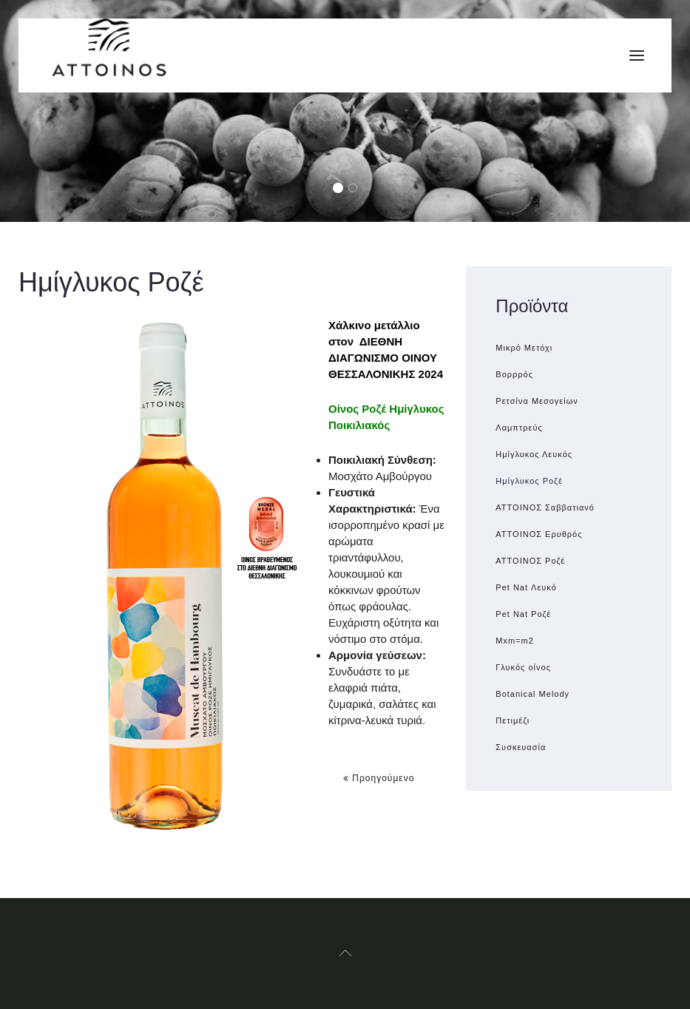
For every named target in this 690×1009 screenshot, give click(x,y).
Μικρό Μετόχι (523, 347)
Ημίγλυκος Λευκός (533, 454)
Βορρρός (514, 374)
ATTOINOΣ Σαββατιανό (545, 507)
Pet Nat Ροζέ (523, 614)
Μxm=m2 (514, 640)
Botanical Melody (532, 693)
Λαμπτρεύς (518, 427)
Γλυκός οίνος (523, 667)
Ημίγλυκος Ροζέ (529, 480)
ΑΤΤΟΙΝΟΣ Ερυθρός (538, 534)
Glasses (356, 189)
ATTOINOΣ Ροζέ (530, 560)
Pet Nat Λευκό (526, 587)
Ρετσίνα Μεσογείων (536, 400)
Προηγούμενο (378, 778)
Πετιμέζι (512, 720)
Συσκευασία (520, 747)
